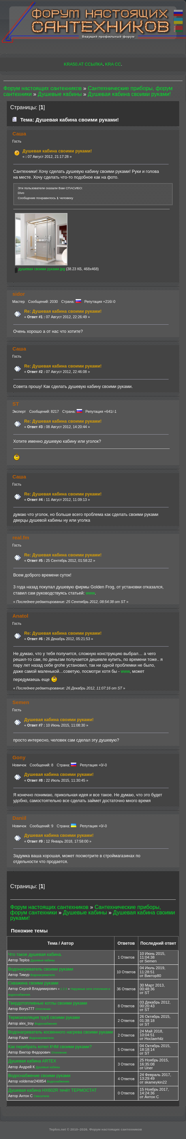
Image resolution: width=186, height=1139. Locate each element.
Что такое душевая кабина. (35, 954)
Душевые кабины (43, 960)
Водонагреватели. (43, 975)
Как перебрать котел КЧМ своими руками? (50, 1046)
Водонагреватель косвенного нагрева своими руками (60, 1032)
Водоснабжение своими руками (39, 1075)
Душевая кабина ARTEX (32, 1061)
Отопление (43, 1009)
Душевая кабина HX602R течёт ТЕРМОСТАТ (52, 1090)
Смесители (41, 1096)
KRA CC (113, 64)
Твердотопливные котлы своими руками (47, 1003)
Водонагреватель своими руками (40, 969)
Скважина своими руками (33, 983)
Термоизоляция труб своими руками (44, 1017)
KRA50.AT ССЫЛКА (83, 64)
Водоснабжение (46, 1023)
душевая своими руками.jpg (40, 269)
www (90, 593)
